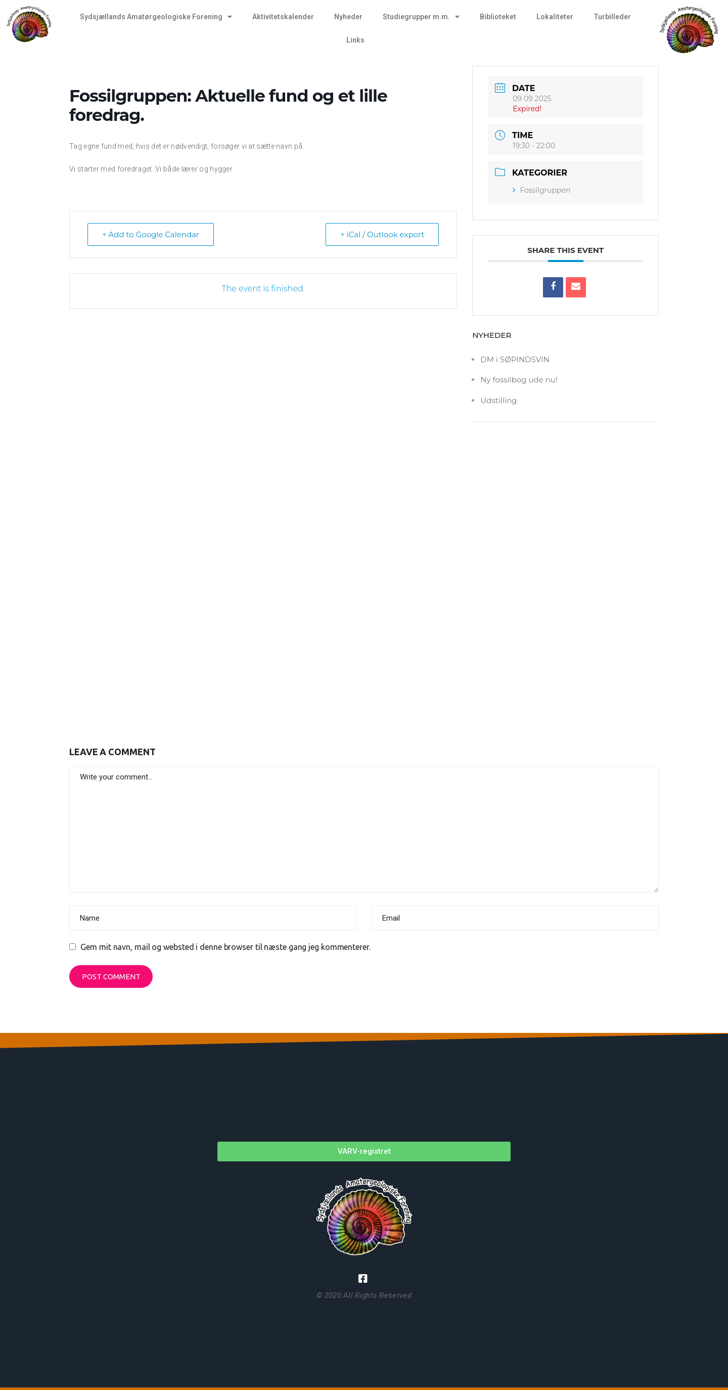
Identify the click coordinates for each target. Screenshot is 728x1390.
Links (355, 40)
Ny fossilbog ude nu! (518, 379)
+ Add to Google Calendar (150, 234)
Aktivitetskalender (283, 17)
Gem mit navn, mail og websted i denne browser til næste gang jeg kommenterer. (225, 946)
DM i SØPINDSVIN (514, 359)
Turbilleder (612, 17)
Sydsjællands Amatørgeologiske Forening (156, 16)
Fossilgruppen (541, 190)
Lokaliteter (554, 17)
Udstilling (498, 400)
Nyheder (348, 17)
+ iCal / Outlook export (382, 234)
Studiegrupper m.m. (421, 16)
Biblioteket (498, 17)
